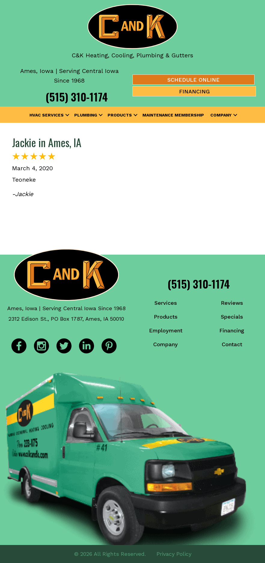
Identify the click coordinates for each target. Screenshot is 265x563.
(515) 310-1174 (77, 96)
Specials (232, 316)
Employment (165, 330)
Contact (232, 344)
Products (120, 115)
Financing (231, 330)
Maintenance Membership (173, 115)
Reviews (232, 303)
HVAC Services (46, 115)
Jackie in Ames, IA (46, 142)
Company (221, 115)
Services (165, 303)
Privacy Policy (174, 554)
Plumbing (85, 115)
